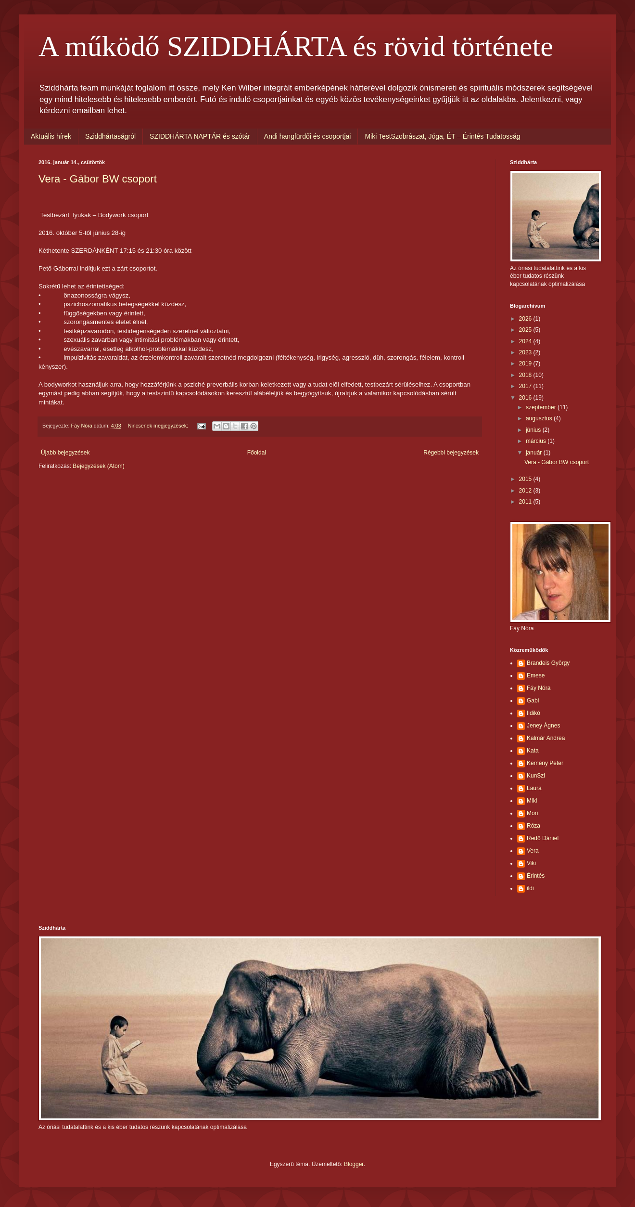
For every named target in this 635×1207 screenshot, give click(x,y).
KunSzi (536, 775)
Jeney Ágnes (543, 725)
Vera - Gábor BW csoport (97, 179)
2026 (526, 318)
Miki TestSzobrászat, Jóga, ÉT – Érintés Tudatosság (442, 136)
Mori (532, 813)
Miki (532, 800)
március (536, 441)
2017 (526, 386)
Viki (531, 863)
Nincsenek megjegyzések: (159, 425)
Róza (533, 825)
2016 (526, 397)
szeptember (542, 407)
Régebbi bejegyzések (451, 452)
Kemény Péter (545, 763)
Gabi (533, 700)
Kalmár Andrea (546, 738)
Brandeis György (548, 663)
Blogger (354, 1164)
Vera (533, 850)
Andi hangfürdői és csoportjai (307, 136)
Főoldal (256, 452)
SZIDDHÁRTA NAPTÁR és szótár (200, 136)
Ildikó (533, 713)
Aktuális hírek (51, 136)
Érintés (536, 875)
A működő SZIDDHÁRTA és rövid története (295, 46)
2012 (526, 490)
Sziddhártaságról (110, 136)
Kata (533, 750)
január (535, 452)
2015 (526, 479)
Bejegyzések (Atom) (98, 466)
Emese (536, 675)
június (534, 430)
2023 (526, 352)
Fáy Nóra (538, 688)
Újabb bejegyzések (65, 452)
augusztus (540, 418)
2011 (526, 501)
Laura (534, 788)
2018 (526, 375)
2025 (526, 329)
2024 (526, 341)
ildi (530, 888)
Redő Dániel (543, 838)
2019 (526, 363)
